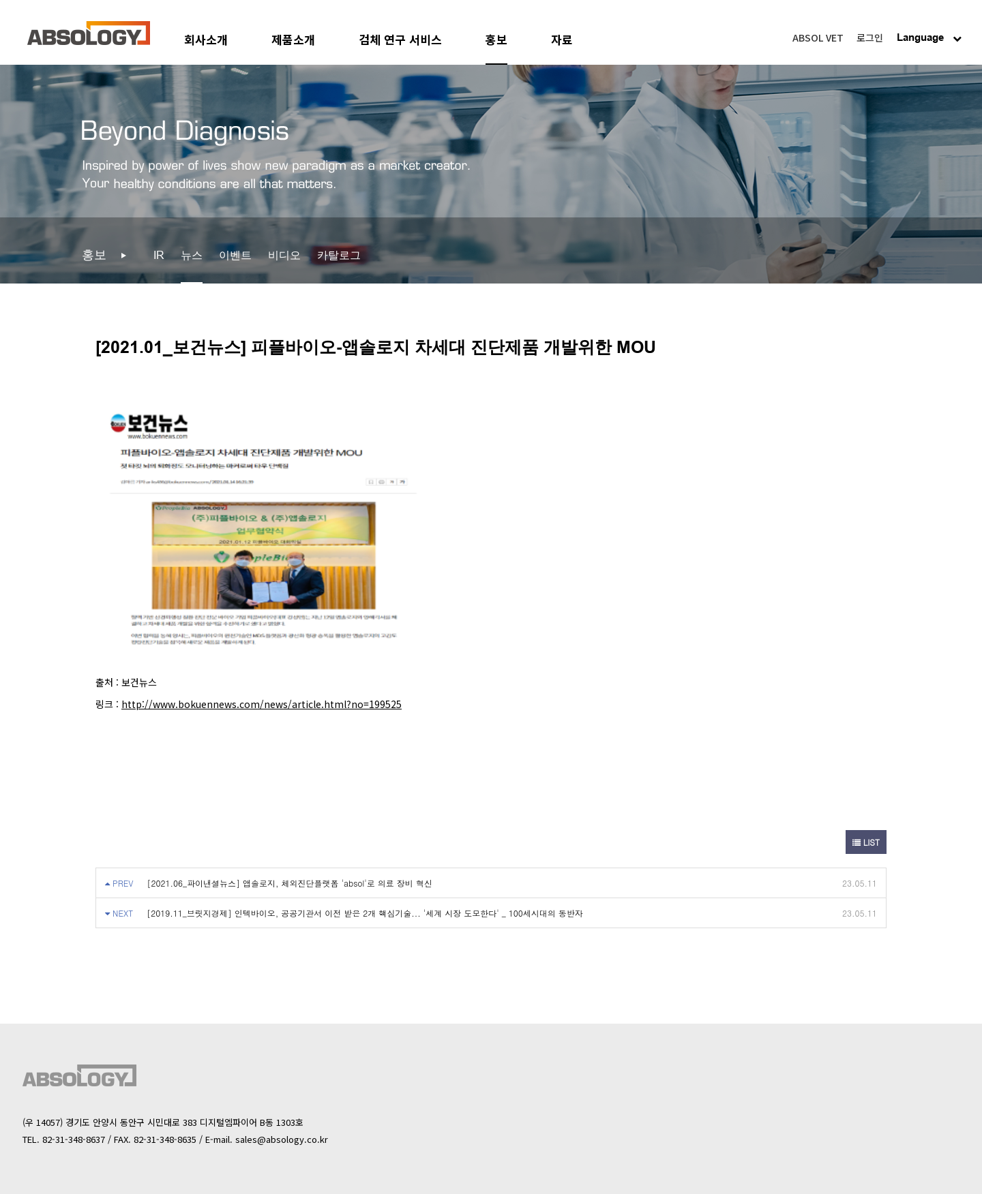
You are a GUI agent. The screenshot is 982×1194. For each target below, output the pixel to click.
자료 (562, 39)
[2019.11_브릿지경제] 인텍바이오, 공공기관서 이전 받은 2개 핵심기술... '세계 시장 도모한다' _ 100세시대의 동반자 (365, 913)
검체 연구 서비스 (400, 39)
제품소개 (293, 39)
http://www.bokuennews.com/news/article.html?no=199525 (261, 704)
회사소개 (206, 39)
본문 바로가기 (0, 0)
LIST (866, 842)
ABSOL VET (818, 37)
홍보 (496, 39)
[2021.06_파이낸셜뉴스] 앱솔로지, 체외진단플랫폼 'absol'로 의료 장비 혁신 (289, 883)
